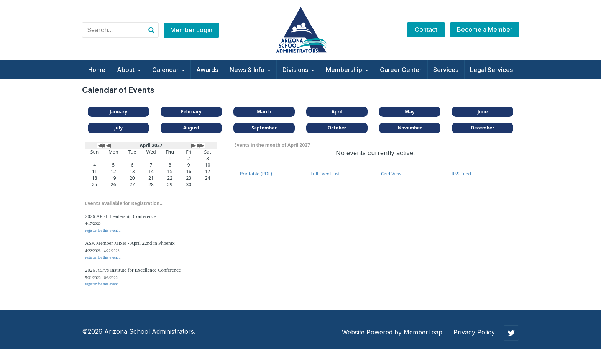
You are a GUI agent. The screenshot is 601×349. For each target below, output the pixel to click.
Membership (347, 70)
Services (445, 70)
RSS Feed (461, 173)
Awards (207, 70)
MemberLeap (423, 332)
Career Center (401, 70)
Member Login (191, 30)
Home (96, 70)
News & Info (250, 70)
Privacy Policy (474, 332)
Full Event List (325, 173)
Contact (426, 29)
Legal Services (491, 70)
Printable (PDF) (256, 173)
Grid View (391, 173)
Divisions (298, 70)
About (129, 70)
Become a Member (484, 29)
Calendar (168, 70)
